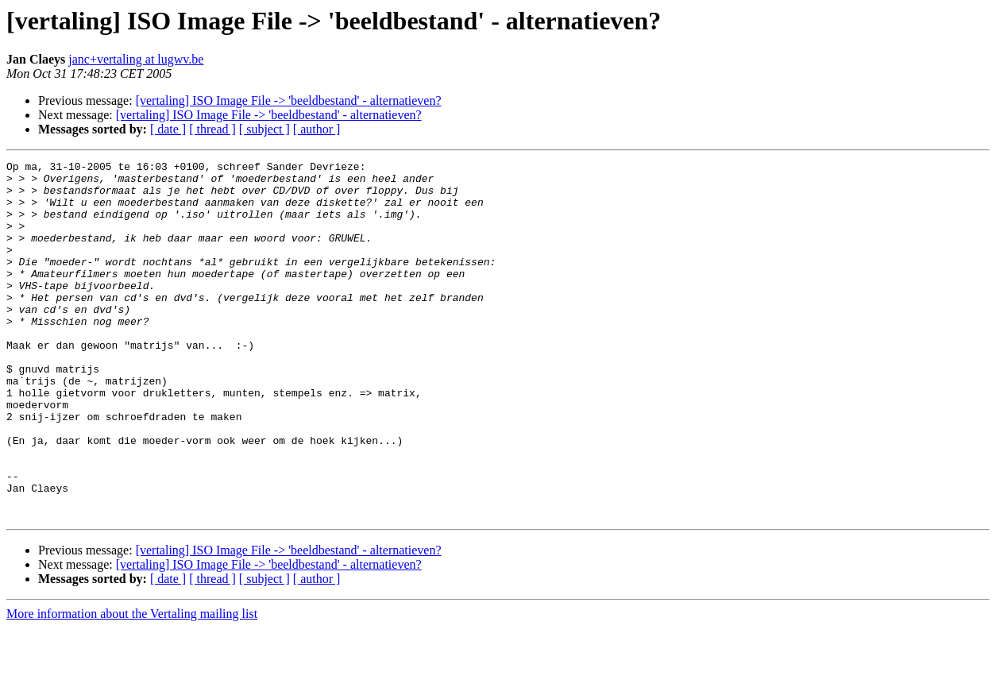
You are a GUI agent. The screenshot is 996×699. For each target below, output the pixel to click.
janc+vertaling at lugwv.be (135, 59)
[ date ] (168, 129)
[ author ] (317, 129)
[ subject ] (264, 129)
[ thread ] (212, 129)
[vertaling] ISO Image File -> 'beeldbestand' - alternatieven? (289, 100)
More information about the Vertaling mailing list (131, 685)
